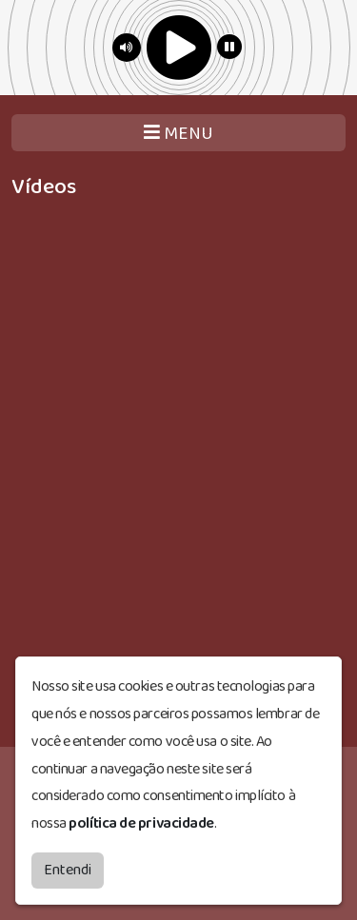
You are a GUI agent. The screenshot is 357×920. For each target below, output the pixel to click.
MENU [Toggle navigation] (178, 133)
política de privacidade (141, 821)
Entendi (67, 868)
